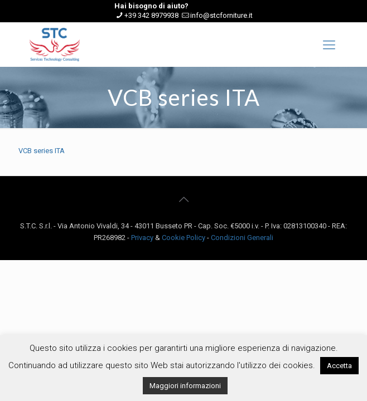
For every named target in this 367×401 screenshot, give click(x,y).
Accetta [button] (339, 365)
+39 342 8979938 (151, 15)
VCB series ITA (41, 150)
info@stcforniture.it (221, 15)
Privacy (142, 237)
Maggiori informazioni (185, 386)
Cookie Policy (183, 237)
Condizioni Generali (242, 237)
